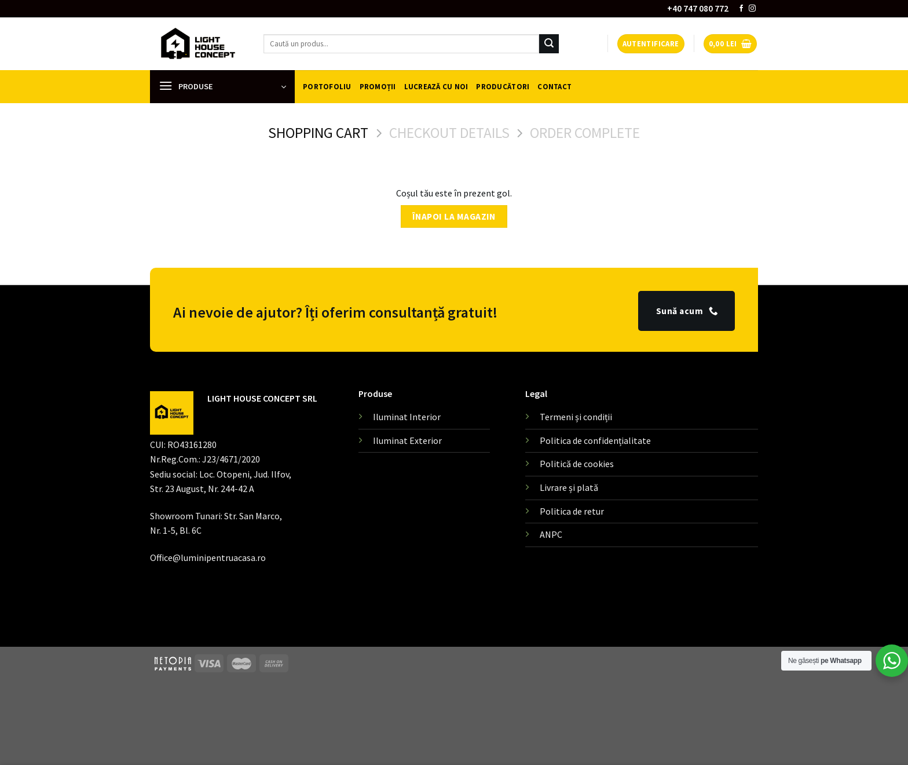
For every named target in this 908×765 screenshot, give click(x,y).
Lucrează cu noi (436, 86)
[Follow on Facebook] (741, 9)
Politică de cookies (577, 463)
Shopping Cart (318, 133)
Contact (554, 86)
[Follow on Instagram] (752, 9)
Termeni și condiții (576, 416)
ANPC (551, 534)
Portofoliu (327, 86)
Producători (502, 86)
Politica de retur (572, 511)
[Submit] (549, 44)
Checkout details (449, 133)
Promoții (378, 86)
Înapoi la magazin (454, 216)
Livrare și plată (569, 487)
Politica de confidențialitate (595, 440)
